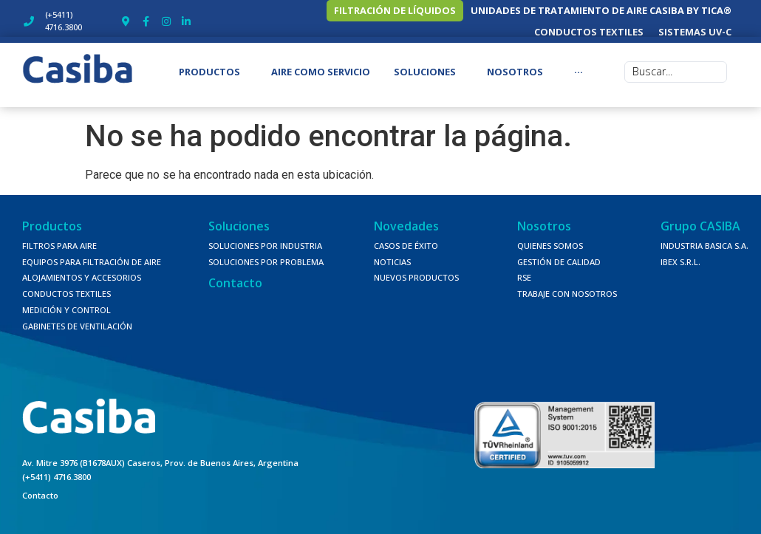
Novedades (406, 219)
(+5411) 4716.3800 (56, 470)
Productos (52, 219)
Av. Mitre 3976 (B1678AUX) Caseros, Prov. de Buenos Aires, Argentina (160, 456)
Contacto (235, 277)
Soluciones (239, 219)
